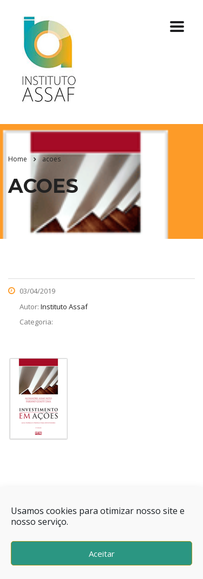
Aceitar (102, 553)
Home (17, 159)
